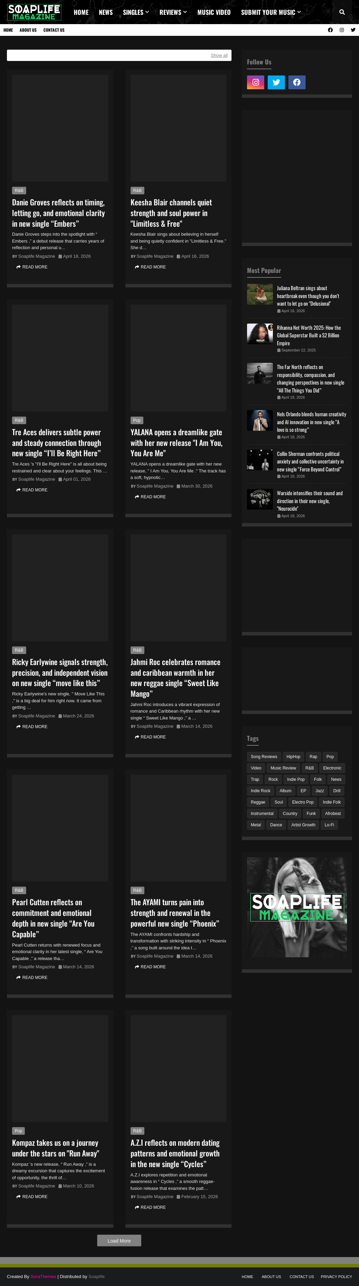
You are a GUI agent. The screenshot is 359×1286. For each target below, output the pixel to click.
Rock (273, 779)
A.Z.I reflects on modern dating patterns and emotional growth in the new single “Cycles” (175, 1153)
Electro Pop (303, 802)
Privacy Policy (336, 1277)
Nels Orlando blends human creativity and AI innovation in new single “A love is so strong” (311, 421)
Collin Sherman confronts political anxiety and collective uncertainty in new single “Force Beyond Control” (310, 461)
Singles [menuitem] (133, 12)
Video (256, 768)
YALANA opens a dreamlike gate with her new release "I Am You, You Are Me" (177, 442)
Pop (137, 420)
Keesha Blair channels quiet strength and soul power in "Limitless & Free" (171, 212)
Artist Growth (303, 825)
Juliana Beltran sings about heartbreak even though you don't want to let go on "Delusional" (308, 295)
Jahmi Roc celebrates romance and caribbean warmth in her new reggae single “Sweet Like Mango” (175, 677)
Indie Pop (296, 779)
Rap (313, 756)
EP (303, 790)
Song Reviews (264, 756)
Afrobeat (333, 813)
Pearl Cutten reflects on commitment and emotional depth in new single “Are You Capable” (53, 918)
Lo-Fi (329, 825)
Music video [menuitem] (214, 12)
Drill (336, 790)
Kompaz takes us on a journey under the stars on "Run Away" (55, 1148)
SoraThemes (43, 1276)
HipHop (293, 756)
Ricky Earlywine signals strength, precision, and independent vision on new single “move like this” (60, 672)
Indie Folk (332, 802)
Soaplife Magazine (36, 256)
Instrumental (262, 813)
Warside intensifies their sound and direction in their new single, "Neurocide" (310, 500)
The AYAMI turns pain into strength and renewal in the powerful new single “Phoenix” (175, 912)
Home (8, 30)
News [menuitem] (106, 12)
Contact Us (53, 30)
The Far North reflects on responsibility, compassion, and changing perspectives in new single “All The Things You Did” (310, 378)
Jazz (320, 790)
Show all (219, 55)
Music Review (283, 768)
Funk (311, 813)
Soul (279, 802)
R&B (19, 190)
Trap (255, 779)
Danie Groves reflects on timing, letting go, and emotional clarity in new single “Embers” (58, 212)
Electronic (332, 768)
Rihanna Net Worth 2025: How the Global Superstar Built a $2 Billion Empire (309, 335)
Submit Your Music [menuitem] (268, 12)
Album (285, 790)
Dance (276, 825)
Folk (318, 779)
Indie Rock (260, 790)
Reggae (258, 802)
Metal (256, 825)
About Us (28, 30)
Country (290, 813)
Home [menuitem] (81, 12)
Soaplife (97, 1276)
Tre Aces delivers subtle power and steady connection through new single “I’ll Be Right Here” (56, 442)
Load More (119, 1241)
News (336, 779)
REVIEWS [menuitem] (170, 12)
